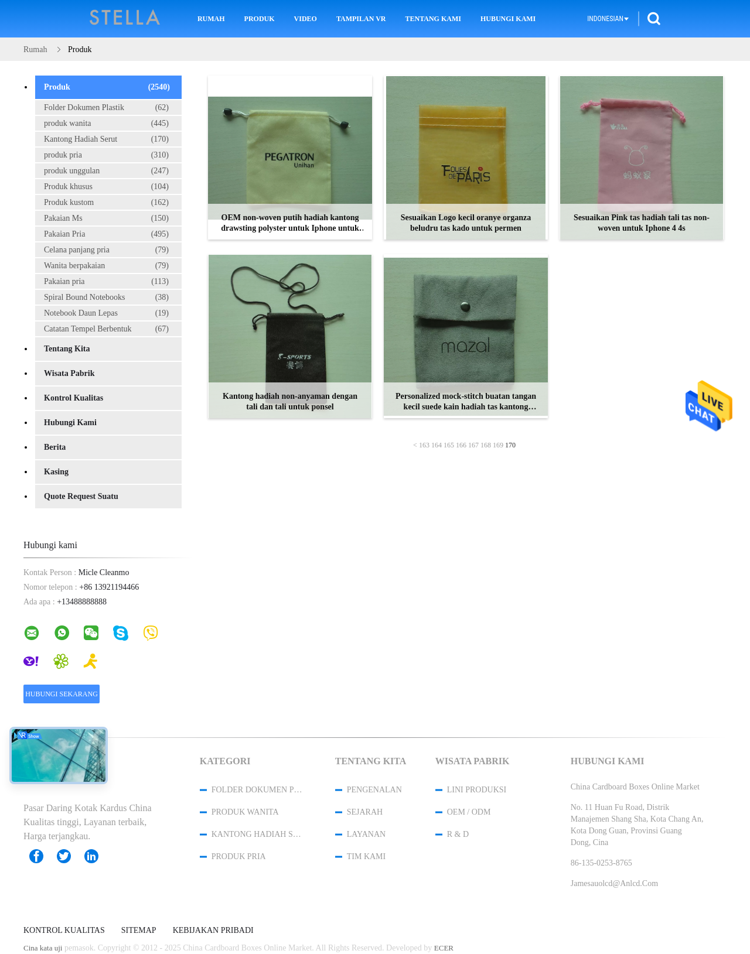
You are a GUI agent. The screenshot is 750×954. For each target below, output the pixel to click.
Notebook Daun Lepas (106, 313)
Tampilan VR (361, 19)
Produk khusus (106, 187)
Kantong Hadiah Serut (106, 139)
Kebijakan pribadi (213, 930)
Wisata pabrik (69, 373)
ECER (444, 947)
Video (305, 19)
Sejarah (365, 812)
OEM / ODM (469, 812)
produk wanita (106, 124)
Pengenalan (374, 789)
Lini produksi (477, 789)
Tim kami (366, 856)
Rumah (211, 19)
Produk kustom (106, 203)
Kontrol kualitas (73, 398)
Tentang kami (433, 19)
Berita (55, 447)
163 (424, 445)
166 (461, 445)
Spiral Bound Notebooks (106, 297)
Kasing (56, 471)
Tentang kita (67, 348)
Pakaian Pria (106, 234)
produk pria (106, 155)
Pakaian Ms (106, 218)
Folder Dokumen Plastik (106, 108)
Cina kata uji (42, 947)
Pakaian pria (106, 282)
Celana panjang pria (106, 250)
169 (498, 445)
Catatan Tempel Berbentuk (106, 329)
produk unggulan (106, 171)
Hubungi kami (508, 19)
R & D (458, 834)
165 (449, 445)
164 (436, 445)
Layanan (366, 834)
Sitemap (138, 930)
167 (473, 445)
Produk (259, 19)
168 (485, 445)
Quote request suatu (81, 496)
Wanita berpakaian (106, 266)
